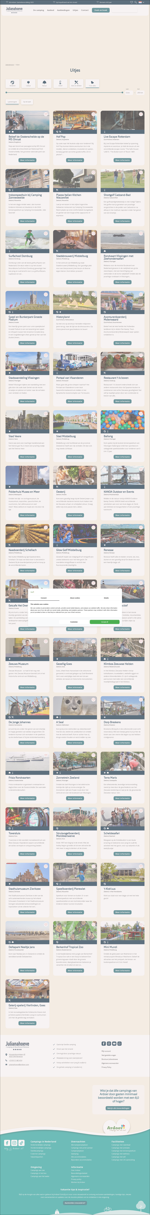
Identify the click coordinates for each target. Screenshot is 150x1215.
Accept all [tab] (104, 622)
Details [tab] (106, 598)
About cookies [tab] (75, 598)
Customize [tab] (74, 622)
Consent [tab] (43, 598)
